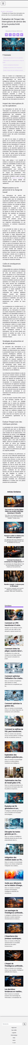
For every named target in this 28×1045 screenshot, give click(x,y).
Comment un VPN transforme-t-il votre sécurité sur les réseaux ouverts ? (14, 626)
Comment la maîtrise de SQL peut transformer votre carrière (14, 731)
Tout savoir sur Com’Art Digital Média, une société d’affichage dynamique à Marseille (14, 511)
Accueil (3, 11)
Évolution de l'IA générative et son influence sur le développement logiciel (14, 809)
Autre (14, 1040)
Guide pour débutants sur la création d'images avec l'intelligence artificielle (14, 886)
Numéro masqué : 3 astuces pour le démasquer (14, 585)
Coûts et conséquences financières (11, 65)
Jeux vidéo (14, 1030)
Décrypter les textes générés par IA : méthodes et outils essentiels (12, 835)
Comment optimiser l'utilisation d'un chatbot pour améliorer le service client (14, 679)
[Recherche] (12, 1024)
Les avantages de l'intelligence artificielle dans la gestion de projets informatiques (13, 914)
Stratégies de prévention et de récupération (12, 67)
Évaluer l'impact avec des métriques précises (13, 70)
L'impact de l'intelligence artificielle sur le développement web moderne (13, 967)
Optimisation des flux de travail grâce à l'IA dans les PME (13, 782)
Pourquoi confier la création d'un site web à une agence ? (14, 536)
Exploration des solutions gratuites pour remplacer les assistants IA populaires (14, 758)
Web (14, 1038)
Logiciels (14, 1032)
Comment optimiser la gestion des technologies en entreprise (13, 707)
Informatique (9, 11)
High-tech (14, 1027)
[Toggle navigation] (3, 3)
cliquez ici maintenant (18, 178)
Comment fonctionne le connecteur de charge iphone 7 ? (14, 561)
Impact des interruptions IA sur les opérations (13, 57)
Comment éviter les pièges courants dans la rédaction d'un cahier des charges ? (14, 652)
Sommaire (7, 55)
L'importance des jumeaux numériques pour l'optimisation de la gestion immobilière (14, 939)
